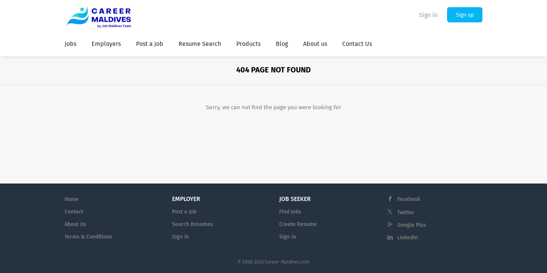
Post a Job (184, 212)
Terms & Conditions (88, 237)
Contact (74, 212)
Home (72, 199)
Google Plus (411, 225)
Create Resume (298, 224)
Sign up (465, 15)
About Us (75, 224)
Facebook (408, 199)
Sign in (428, 15)
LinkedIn (407, 237)
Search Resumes (192, 224)
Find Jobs (290, 212)
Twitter (405, 212)
